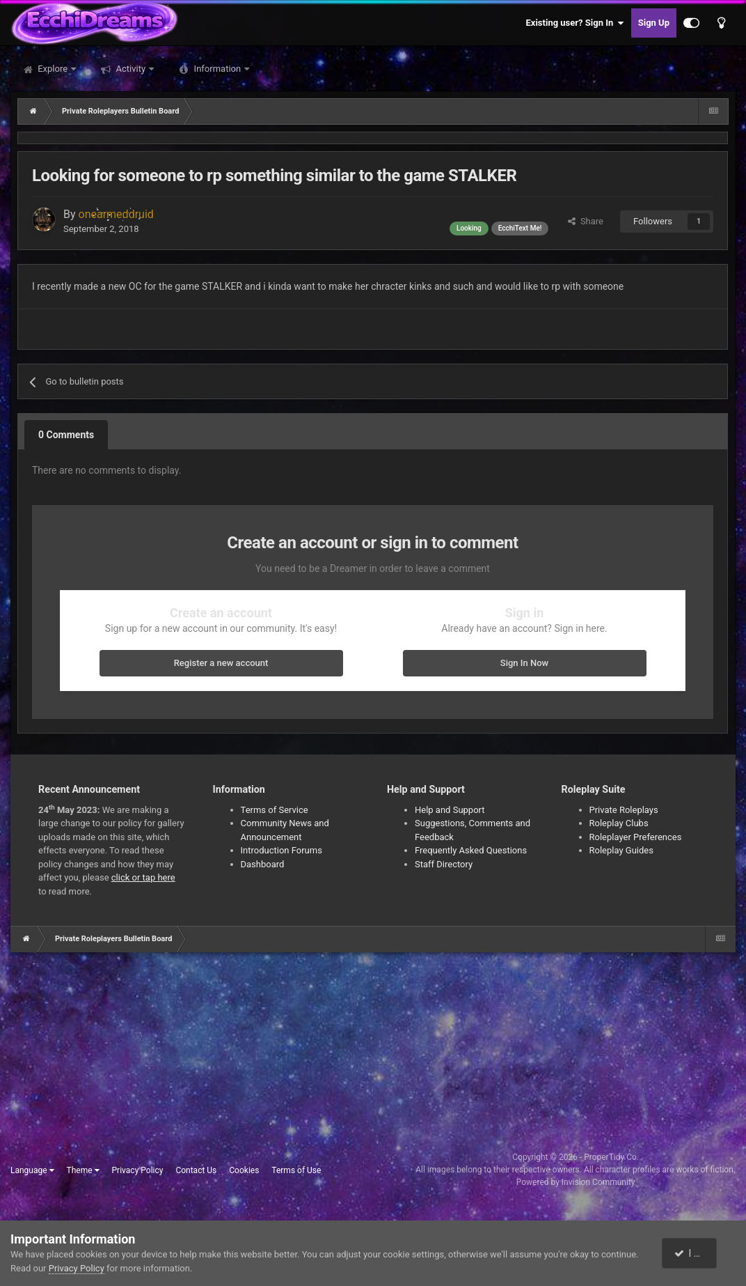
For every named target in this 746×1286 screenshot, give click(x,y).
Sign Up (653, 22)
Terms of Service (274, 810)
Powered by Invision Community (575, 1182)
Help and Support (450, 810)
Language (32, 1170)
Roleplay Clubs (619, 823)
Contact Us (195, 1170)
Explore (52, 68)
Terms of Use (296, 1170)
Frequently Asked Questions (471, 850)
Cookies (244, 1170)
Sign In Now (524, 663)
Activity (130, 68)
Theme (83, 1170)
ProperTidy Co (610, 1157)
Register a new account (221, 663)
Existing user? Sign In (575, 23)
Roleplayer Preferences (635, 837)
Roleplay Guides (621, 850)
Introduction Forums (281, 850)
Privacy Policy (138, 1170)
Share (585, 221)
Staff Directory (444, 864)
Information (217, 68)
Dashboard (263, 864)
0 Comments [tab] (66, 434)
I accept (696, 1253)
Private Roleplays (623, 810)
